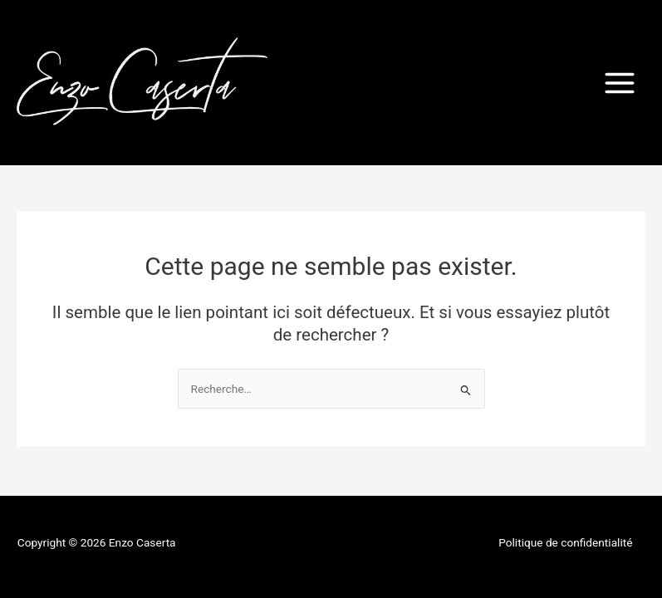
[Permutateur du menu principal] (620, 82)
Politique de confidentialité (565, 542)
